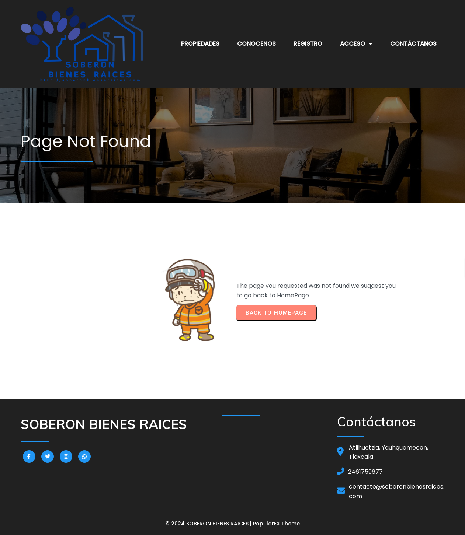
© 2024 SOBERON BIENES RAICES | (209, 523)
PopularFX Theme (276, 523)
